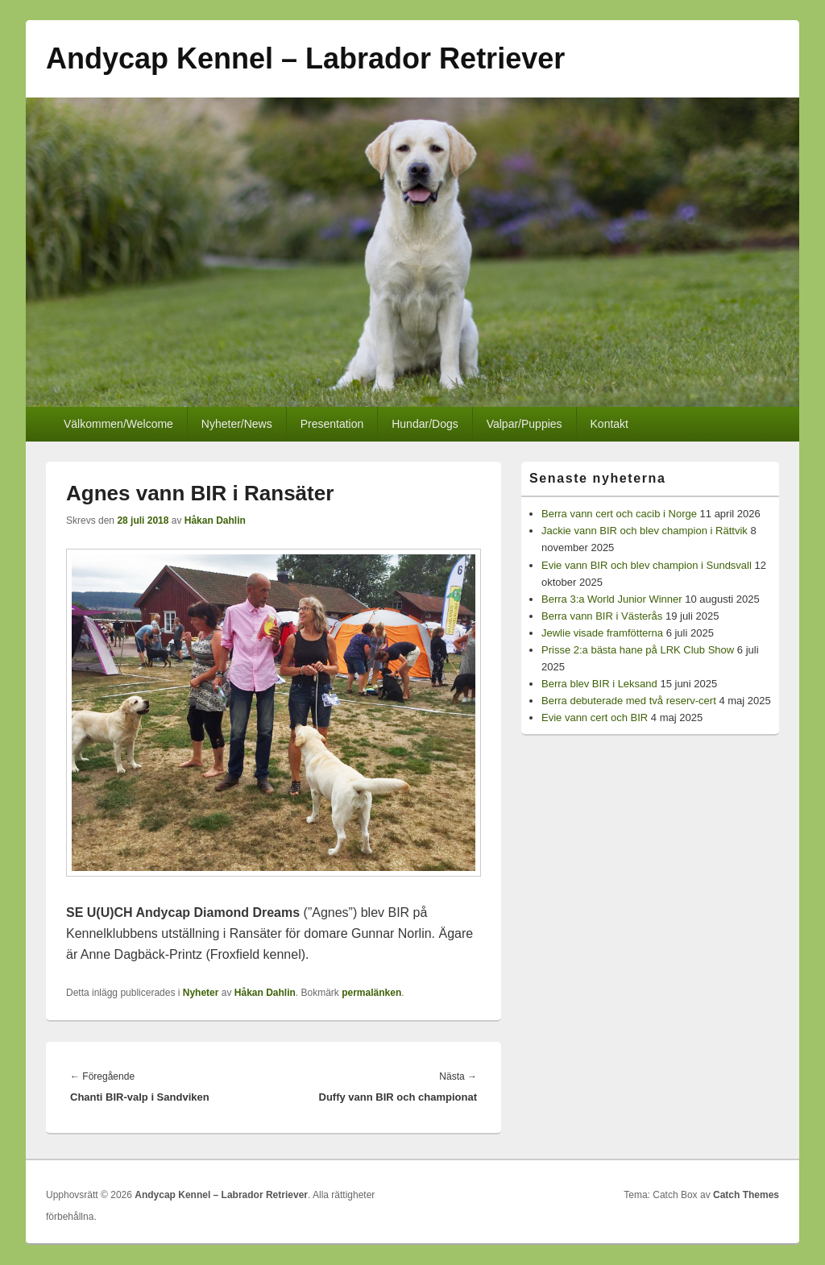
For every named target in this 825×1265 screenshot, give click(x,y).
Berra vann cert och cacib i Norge (619, 514)
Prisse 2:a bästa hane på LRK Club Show (637, 650)
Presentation (332, 423)
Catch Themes (746, 1195)
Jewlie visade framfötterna (602, 633)
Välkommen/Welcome (118, 423)
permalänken (371, 992)
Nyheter (201, 992)
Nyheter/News (236, 423)
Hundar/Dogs (425, 423)
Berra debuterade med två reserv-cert (628, 701)
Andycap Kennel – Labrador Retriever (305, 58)
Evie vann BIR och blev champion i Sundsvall (646, 565)
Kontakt (609, 423)
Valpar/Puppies (524, 423)
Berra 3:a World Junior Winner (611, 599)
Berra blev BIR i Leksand (599, 684)
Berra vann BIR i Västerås (601, 616)
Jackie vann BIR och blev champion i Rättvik (644, 531)
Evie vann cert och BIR (594, 717)
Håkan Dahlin (215, 520)
